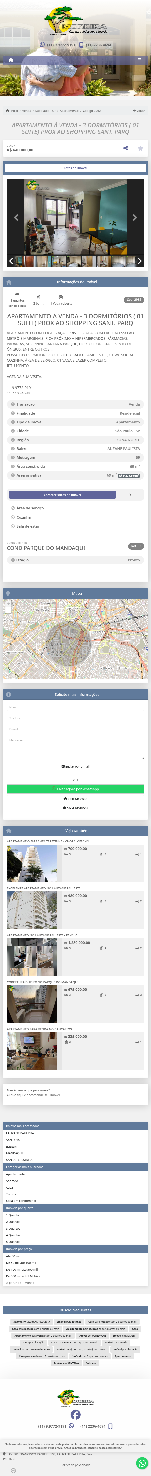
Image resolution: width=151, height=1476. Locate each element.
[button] (17, 217)
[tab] (19, 168)
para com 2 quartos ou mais (112, 1321)
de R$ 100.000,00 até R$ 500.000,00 (81, 1349)
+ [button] (8, 604)
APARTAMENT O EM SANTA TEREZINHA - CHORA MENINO (48, 841)
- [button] (8, 610)
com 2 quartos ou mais (89, 1356)
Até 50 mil (13, 1256)
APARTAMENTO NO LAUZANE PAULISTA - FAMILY (42, 935)
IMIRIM (11, 1146)
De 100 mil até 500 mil (22, 1269)
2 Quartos (13, 1222)
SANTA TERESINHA (19, 1160)
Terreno (11, 1194)
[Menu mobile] (11, 60)
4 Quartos (13, 1235)
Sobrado (12, 1181)
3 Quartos (13, 1228)
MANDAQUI (14, 1153)
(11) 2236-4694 (98, 45)
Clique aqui (15, 1095)
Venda (26, 111)
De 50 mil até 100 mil (21, 1263)
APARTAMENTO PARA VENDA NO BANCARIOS (39, 1029)
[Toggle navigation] (139, 60)
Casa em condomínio (21, 1201)
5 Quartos (13, 1242)
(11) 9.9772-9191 (61, 45)
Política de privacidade (75, 1465)
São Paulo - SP (45, 111)
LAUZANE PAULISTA (20, 1133)
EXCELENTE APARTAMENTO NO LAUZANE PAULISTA (43, 888)
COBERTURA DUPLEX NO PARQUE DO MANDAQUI (42, 982)
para (69, 1321)
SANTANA (13, 1140)
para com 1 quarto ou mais (35, 1329)
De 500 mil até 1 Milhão (23, 1276)
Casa (9, 1187)
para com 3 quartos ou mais (42, 1356)
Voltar (139, 111)
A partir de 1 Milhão (20, 1283)
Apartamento (69, 111)
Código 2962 (92, 111)
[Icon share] (75, 1414)
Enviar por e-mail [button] (76, 766)
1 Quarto (12, 1215)
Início (12, 111)
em (31, 1322)
